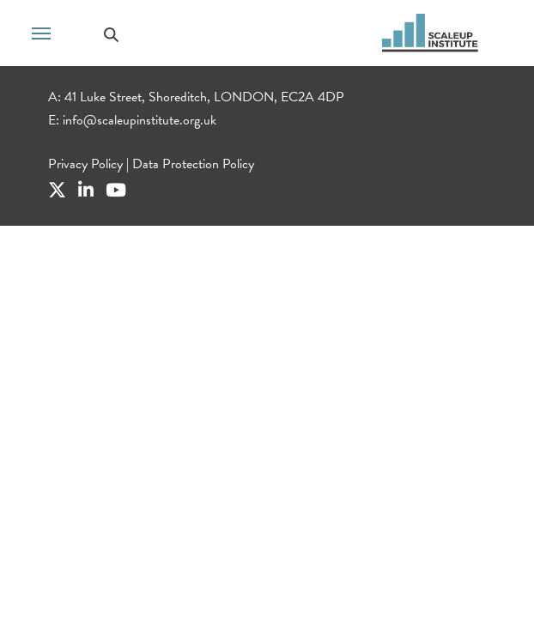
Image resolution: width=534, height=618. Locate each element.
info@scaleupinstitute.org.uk (139, 120)
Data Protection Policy (193, 164)
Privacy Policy (85, 164)
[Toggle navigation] (41, 32)
